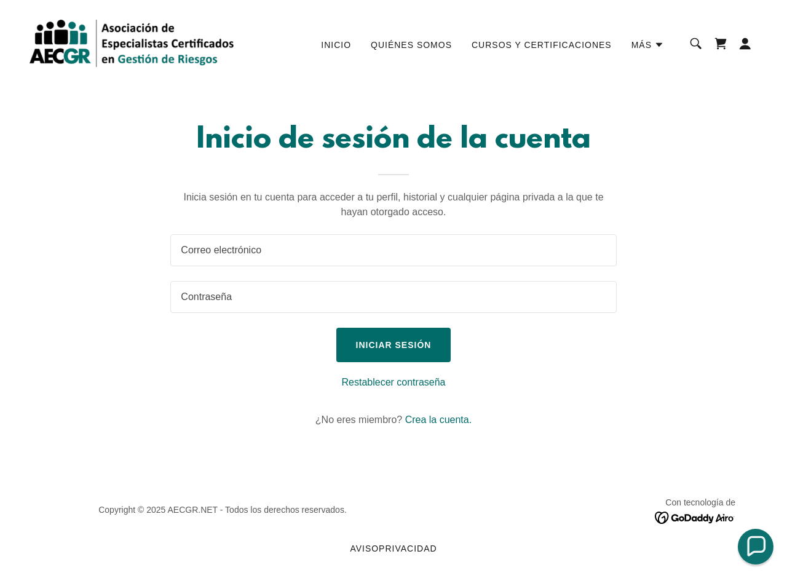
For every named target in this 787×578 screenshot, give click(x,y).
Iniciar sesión (394, 345)
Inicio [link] (336, 45)
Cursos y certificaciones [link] (542, 45)
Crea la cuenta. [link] (438, 419)
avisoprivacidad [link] (393, 548)
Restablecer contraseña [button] (394, 382)
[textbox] (393, 250)
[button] (647, 45)
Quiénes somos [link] (411, 45)
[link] (132, 43)
